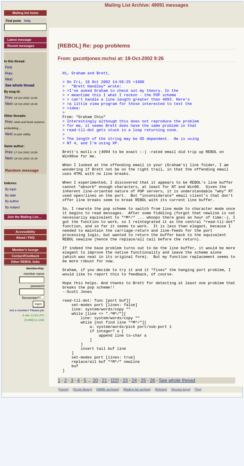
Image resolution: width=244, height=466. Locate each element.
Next (8, 79)
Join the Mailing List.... (24, 217)
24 (134, 441)
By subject (12, 207)
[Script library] (82, 450)
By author (12, 201)
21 (104, 441)
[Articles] (161, 450)
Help (27, 20)
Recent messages (20, 46)
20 (95, 441)
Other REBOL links (25, 261)
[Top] (197, 450)
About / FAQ (25, 237)
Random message (21, 170)
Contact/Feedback (25, 256)
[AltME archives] (107, 450)
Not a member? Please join (27, 310)
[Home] (64, 450)
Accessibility (25, 231)
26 (152, 441)
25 (143, 441)
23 (125, 441)
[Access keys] (180, 450)
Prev (8, 73)
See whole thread (19, 85)
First (8, 67)
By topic (10, 189)
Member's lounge (25, 250)
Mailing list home (25, 13)
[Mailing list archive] (137, 450)
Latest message (19, 39)
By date (10, 195)
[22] (115, 441)
